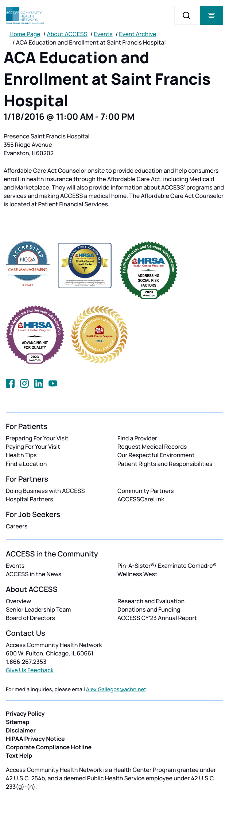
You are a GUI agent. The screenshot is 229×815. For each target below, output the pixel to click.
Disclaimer (21, 730)
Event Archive (137, 34)
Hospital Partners (29, 499)
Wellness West (137, 574)
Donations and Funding (148, 609)
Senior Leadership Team (38, 609)
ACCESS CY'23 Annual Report (157, 618)
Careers (16, 526)
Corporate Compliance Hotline (49, 747)
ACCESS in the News (33, 574)
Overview (18, 601)
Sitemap (17, 722)
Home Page (24, 34)
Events (103, 34)
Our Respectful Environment (156, 455)
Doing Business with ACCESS (45, 491)
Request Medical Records (152, 447)
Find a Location (26, 464)
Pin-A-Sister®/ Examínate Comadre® (167, 566)
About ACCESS (67, 34)
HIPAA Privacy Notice (35, 739)
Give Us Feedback (30, 670)
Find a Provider (137, 438)
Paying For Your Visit (33, 447)
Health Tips (21, 455)
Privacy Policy (25, 713)
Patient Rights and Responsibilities (165, 464)
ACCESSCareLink (140, 499)
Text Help (19, 755)
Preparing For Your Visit (37, 438)
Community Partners (145, 491)
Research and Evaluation (151, 601)
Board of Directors (30, 618)
